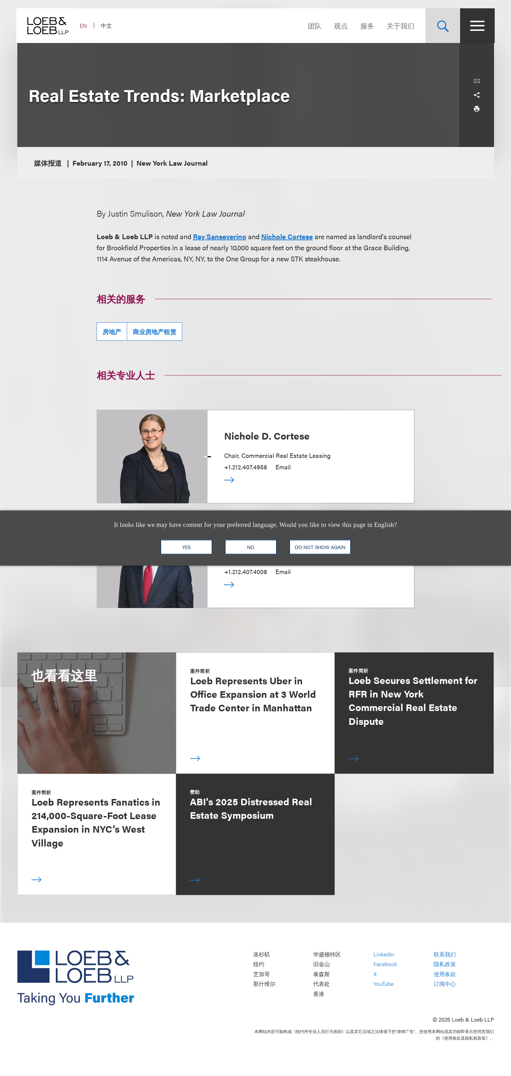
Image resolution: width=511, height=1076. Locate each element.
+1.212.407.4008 (245, 571)
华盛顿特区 (327, 954)
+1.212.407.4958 (245, 466)
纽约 (258, 964)
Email (283, 466)
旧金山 (321, 964)
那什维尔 (264, 984)
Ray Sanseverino (219, 236)
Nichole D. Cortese (267, 435)
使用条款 (445, 974)
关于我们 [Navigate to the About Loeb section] (400, 25)
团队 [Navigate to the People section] (314, 25)
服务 (366, 25)
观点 (340, 25)
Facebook (385, 964)
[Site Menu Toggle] (476, 25)
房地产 (112, 331)
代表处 (321, 984)
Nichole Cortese (287, 236)
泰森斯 (321, 974)
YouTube (383, 984)
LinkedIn (383, 954)
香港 (318, 994)
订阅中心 (445, 984)
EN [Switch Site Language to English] (84, 25)
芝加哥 (261, 974)
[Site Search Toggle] (442, 25)
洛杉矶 (261, 954)
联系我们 (445, 954)
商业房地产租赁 (154, 331)
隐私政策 (445, 964)
